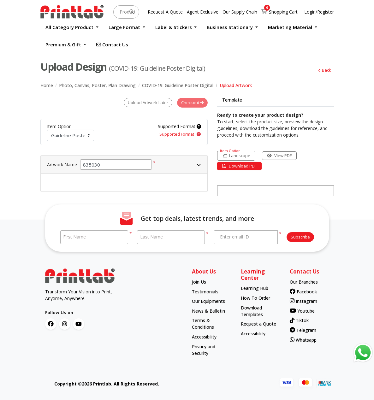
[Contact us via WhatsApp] (363, 353)
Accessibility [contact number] (204, 336)
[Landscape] (236, 156)
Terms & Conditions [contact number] (203, 323)
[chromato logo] (113, 275)
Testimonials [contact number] (205, 291)
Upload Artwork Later (148, 102)
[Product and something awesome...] (126, 12)
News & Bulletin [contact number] (208, 311)
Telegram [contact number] (303, 330)
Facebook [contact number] (303, 291)
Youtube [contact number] (302, 311)
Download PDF (240, 166)
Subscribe (300, 237)
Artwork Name (62, 164)
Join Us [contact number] (199, 282)
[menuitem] (72, 27)
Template (232, 100)
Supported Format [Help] (179, 126)
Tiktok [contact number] (299, 320)
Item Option (59, 126)
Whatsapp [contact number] (303, 340)
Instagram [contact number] (303, 301)
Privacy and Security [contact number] (203, 349)
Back (324, 70)
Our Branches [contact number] (304, 282)
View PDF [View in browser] (280, 155)
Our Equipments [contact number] (208, 301)
